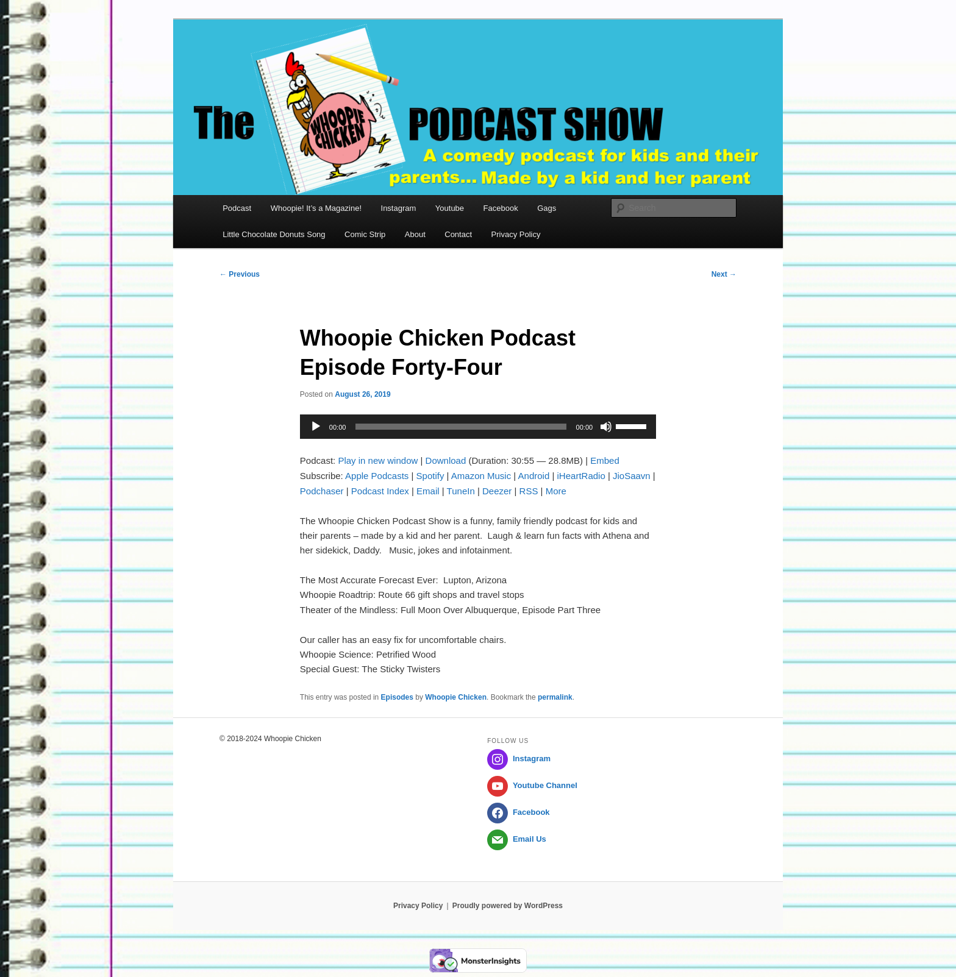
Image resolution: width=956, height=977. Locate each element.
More (556, 491)
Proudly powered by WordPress (507, 905)
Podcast (237, 208)
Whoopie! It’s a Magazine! (316, 208)
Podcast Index (380, 491)
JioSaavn (632, 476)
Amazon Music (481, 476)
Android (534, 476)
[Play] (316, 427)
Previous (239, 274)
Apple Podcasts (376, 476)
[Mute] (606, 427)
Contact (458, 234)
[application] (478, 426)
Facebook (500, 208)
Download (446, 460)
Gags (546, 208)
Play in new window (378, 460)
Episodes (397, 697)
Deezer (497, 491)
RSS (528, 491)
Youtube (449, 208)
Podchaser (322, 491)
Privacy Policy (516, 234)
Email (428, 491)
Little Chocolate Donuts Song (274, 234)
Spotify (430, 476)
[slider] (460, 427)
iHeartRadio (581, 476)
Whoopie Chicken (456, 697)
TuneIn (461, 491)
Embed (604, 460)
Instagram (398, 208)
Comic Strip (364, 234)
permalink (555, 697)
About (415, 234)
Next (724, 274)
